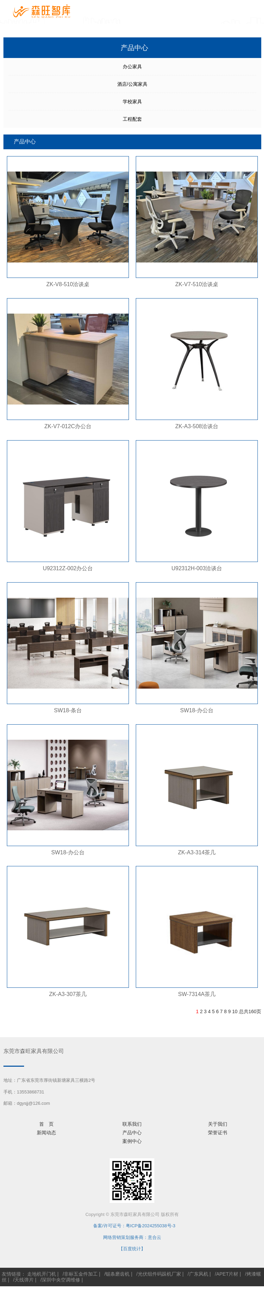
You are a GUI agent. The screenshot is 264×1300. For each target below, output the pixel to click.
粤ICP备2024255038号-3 (151, 1225)
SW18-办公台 (196, 710)
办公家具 (132, 66)
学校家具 (132, 101)
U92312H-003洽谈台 (197, 568)
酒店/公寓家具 (132, 84)
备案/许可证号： (107, 1225)
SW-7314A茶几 (197, 994)
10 (235, 1011)
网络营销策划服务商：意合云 (132, 1237)
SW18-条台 (68, 710)
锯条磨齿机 (118, 1274)
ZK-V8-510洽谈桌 (67, 284)
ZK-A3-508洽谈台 (196, 426)
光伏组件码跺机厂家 (159, 1274)
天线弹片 (24, 1280)
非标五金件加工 (81, 1274)
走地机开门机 (41, 1274)
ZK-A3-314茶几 (197, 852)
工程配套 (132, 119)
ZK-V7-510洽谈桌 (196, 284)
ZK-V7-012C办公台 (67, 426)
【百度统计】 (132, 1248)
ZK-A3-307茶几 (68, 994)
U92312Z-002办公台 (68, 568)
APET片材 (227, 1274)
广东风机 (198, 1274)
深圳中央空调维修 (61, 1280)
